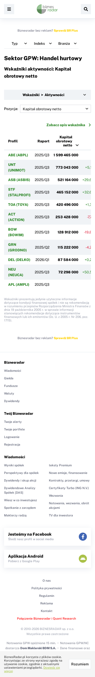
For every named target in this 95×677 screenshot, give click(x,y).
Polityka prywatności (46, 588)
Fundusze (11, 386)
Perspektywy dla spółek (21, 473)
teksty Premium (60, 465)
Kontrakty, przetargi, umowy (69, 480)
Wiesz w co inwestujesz (20, 500)
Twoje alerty (13, 422)
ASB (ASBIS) (19, 180)
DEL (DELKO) (19, 260)
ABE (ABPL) (18, 155)
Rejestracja (12, 444)
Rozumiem (80, 664)
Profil (13, 141)
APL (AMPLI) (18, 284)
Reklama (46, 603)
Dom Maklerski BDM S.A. (38, 648)
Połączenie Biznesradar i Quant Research (46, 618)
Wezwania (56, 495)
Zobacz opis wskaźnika (68, 125)
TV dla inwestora (61, 515)
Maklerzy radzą (15, 515)
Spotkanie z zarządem (20, 508)
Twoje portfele (14, 429)
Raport (43, 141)
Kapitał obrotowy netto (64, 141)
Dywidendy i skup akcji (20, 480)
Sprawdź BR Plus (66, 30)
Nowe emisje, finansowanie (68, 473)
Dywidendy (12, 401)
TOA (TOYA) (18, 205)
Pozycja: (47, 109)
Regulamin (46, 596)
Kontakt (46, 611)
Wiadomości (12, 371)
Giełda (8, 378)
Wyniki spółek (14, 465)
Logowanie (12, 437)
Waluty (9, 393)
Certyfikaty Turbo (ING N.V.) (69, 488)
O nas (47, 580)
